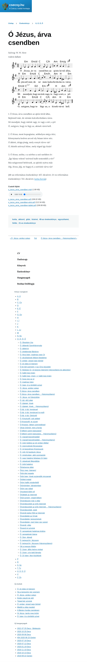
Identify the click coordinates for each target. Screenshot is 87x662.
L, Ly (19, 330)
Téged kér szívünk (24, 601)
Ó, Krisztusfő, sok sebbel (30, 419)
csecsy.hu (16, 5)
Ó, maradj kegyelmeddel (30, 437)
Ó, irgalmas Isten (27, 382)
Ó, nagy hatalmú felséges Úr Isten (33, 458)
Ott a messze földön (28, 546)
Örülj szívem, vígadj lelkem (31, 498)
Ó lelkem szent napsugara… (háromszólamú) (38, 434)
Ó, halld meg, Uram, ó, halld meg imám (35, 376)
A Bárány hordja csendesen (28, 610)
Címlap (11, 23)
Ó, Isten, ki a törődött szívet (31, 385)
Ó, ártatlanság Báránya (29, 352)
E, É (19, 309)
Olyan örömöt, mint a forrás (31, 428)
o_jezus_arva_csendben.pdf (19, 199)
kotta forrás (40, 179)
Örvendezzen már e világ (30, 501)
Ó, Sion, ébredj (26, 537)
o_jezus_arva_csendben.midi (20, 190)
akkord (21, 219)
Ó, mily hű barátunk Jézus (30, 452)
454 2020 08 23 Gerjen (26, 638)
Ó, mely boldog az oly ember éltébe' (34, 443)
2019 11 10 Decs (24, 650)
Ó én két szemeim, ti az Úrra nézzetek (35, 367)
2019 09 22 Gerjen (24, 656)
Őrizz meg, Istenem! (28, 470)
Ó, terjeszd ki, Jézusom (29, 540)
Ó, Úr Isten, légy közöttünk (30, 556)
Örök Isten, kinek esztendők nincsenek (35, 476)
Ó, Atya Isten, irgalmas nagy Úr (32, 355)
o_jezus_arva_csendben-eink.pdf (21, 202)
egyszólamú (63, 219)
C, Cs (19, 302)
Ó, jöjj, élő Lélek (26, 400)
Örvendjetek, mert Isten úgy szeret (34, 522)
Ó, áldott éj (24, 349)
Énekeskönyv (24, 23)
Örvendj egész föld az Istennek (32, 513)
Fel (35, 238)
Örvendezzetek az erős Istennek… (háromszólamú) (40, 507)
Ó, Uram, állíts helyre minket (31, 549)
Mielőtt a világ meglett (26, 607)
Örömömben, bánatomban (30, 486)
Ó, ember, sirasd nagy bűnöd (31, 361)
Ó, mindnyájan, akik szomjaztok (32, 455)
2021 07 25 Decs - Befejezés (28, 628)
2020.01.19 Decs (24, 647)
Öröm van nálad (26, 489)
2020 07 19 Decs (24, 641)
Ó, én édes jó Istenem (29, 364)
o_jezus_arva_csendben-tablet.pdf (22, 205)
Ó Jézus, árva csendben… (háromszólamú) (59, 238)
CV (18, 253)
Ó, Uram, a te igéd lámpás (30, 553)
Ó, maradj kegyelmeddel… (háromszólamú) (37, 440)
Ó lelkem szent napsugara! (30, 431)
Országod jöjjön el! (27, 492)
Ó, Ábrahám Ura (26, 342)
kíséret (35, 219)
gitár (28, 219)
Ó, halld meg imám (27, 373)
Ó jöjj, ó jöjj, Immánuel (29, 409)
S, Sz (19, 565)
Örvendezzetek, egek (28, 510)
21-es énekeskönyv (27, 223)
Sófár (14, 223)
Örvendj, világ (25, 525)
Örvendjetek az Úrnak (28, 516)
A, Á (19, 296)
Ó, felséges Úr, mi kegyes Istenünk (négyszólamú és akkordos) (45, 370)
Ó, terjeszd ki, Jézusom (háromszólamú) (36, 543)
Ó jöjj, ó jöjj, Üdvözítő (28, 416)
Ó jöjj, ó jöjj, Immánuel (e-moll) (32, 412)
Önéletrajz (22, 259)
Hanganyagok (23, 277)
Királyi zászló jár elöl (25, 598)
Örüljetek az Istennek (28, 495)
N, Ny (19, 336)
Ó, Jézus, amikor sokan (20, 238)
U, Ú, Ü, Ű (21, 571)
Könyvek (21, 265)
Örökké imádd (25, 479)
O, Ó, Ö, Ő (39, 23)
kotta (14, 219)
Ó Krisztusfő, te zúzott (29, 422)
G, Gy (19, 315)
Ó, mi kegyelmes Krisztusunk (31, 449)
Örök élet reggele (27, 473)
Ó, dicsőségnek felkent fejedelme (33, 358)
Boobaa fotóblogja (25, 283)
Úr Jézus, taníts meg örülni (28, 613)
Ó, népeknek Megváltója (30, 461)
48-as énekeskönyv (47, 219)
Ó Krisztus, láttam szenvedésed (32, 425)
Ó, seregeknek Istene (28, 534)
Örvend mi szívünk (27, 528)
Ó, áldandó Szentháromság (31, 346)
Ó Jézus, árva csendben (30, 391)
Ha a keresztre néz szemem (28, 592)
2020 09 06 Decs (24, 635)
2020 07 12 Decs (24, 644)
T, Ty (19, 568)
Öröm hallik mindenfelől (29, 483)
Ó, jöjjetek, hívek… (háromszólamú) (34, 406)
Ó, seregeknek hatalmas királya (32, 531)
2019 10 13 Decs (24, 653)
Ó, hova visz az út (27, 379)
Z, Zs (19, 577)
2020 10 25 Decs (24, 631)
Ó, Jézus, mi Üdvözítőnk (30, 397)
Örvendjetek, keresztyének (30, 519)
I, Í (18, 321)
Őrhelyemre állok (27, 467)
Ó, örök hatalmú (26, 464)
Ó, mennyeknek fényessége (31, 446)
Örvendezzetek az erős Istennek (33, 504)
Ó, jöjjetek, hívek (26, 403)
